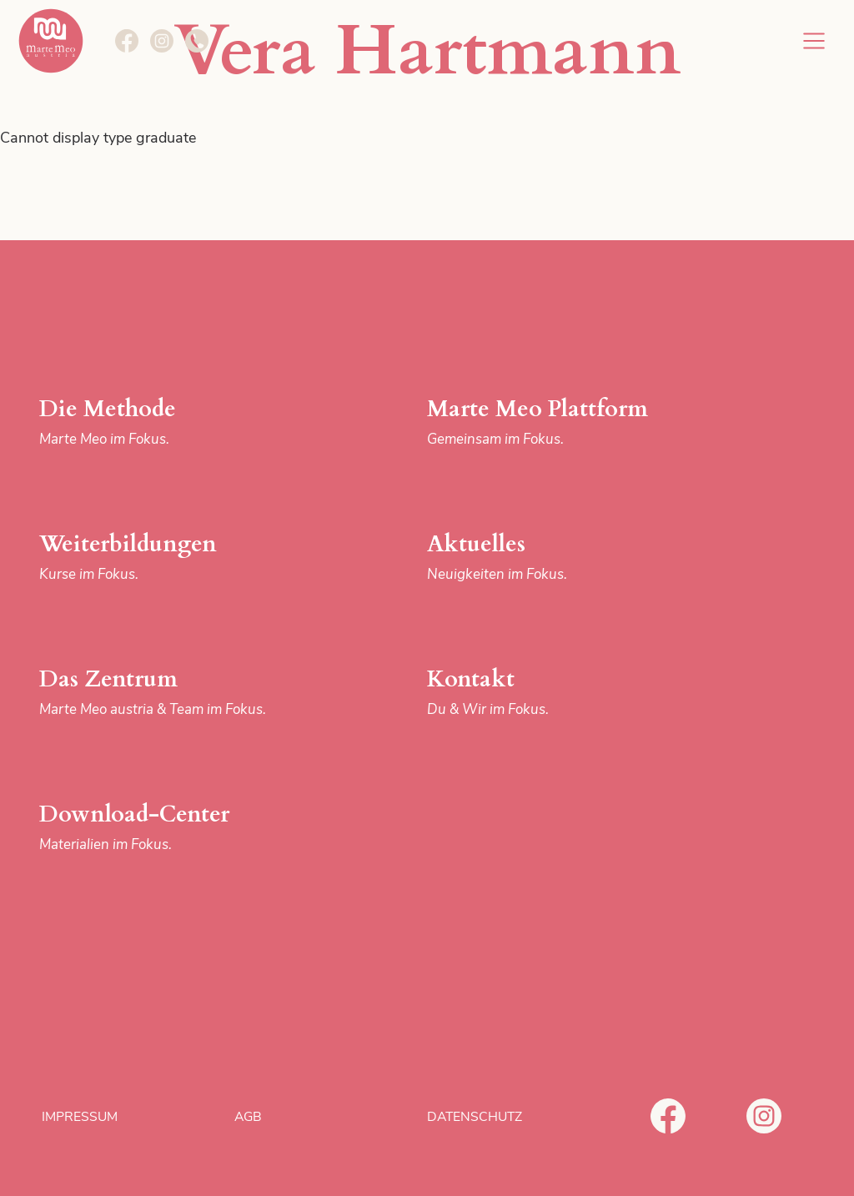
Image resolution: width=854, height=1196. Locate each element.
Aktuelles (563, 557)
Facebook (668, 1115)
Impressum (80, 1117)
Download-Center (175, 828)
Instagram (763, 1115)
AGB (248, 1117)
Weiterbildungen (175, 557)
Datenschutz (474, 1117)
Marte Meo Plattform (563, 422)
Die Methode (175, 422)
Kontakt (563, 692)
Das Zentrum (175, 692)
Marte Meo (51, 41)
